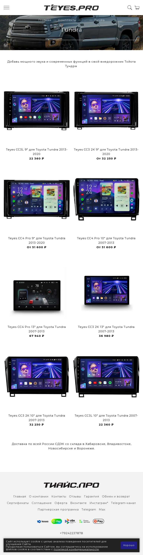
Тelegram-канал (123, 503)
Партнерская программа (58, 509)
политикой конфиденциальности (77, 549)
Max (102, 509)
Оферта (61, 503)
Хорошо (128, 545)
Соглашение (42, 503)
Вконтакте (78, 503)
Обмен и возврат (116, 496)
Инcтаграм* (99, 503)
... (85, 20)
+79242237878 (71, 533)
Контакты (58, 496)
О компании (39, 496)
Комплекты (67, 20)
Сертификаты (18, 503)
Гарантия (91, 496)
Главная (44, 20)
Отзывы (75, 496)
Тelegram (89, 509)
